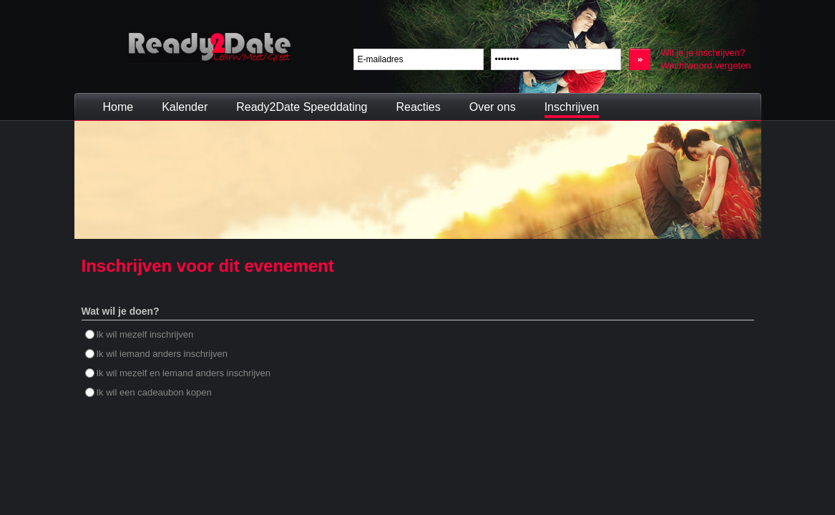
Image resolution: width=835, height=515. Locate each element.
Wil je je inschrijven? (703, 52)
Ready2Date (209, 47)
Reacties (418, 107)
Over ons (492, 107)
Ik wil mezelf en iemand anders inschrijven (178, 373)
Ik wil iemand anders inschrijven (156, 353)
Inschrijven (572, 107)
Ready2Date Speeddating (301, 107)
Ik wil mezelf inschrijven (139, 334)
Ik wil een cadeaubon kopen (148, 392)
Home (118, 107)
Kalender (184, 107)
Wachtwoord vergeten (706, 65)
